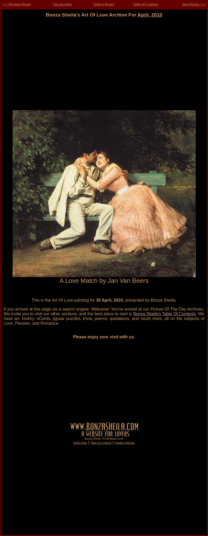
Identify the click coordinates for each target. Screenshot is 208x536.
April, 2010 (149, 15)
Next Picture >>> (194, 4)
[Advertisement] (104, 64)
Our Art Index (62, 4)
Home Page (80, 442)
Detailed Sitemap (125, 442)
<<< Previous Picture (16, 4)
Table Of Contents (145, 4)
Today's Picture (103, 4)
